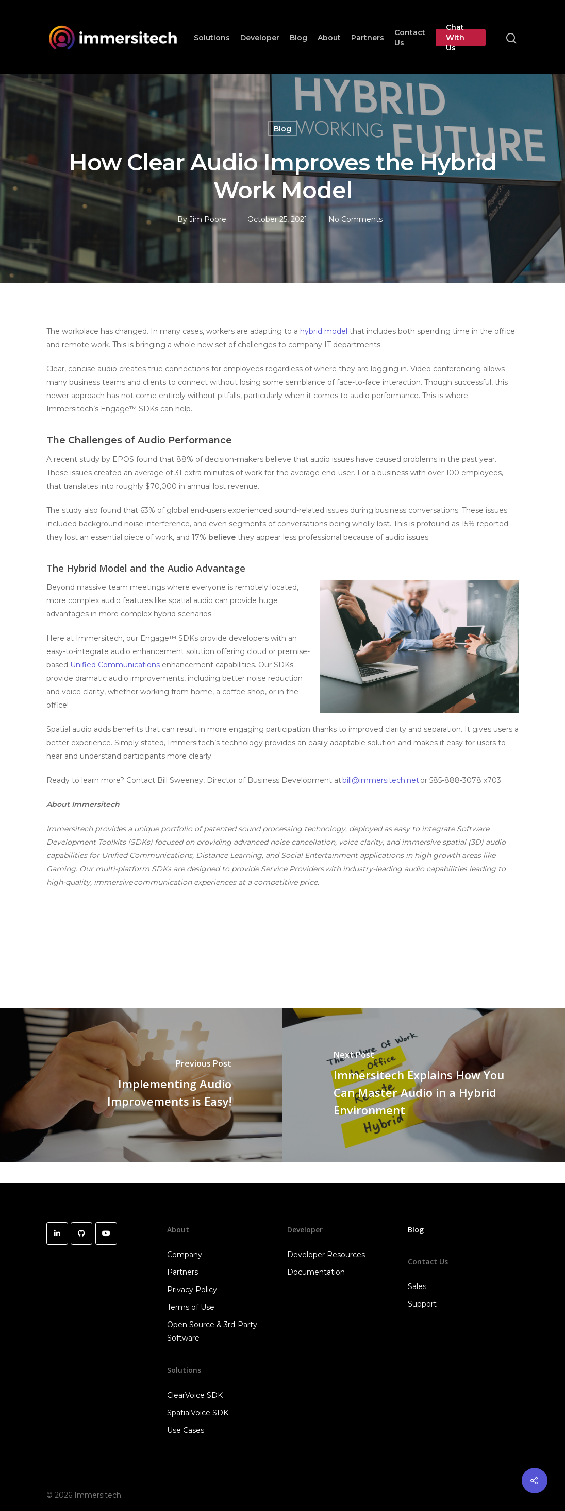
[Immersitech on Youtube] (106, 1233)
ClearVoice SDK (195, 1395)
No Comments (355, 219)
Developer (259, 37)
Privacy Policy (192, 1289)
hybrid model (323, 331)
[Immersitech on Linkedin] (57, 1233)
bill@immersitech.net (380, 780)
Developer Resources (326, 1254)
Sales (417, 1286)
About (329, 37)
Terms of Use (190, 1307)
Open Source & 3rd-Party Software (212, 1331)
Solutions (212, 37)
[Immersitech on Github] (81, 1233)
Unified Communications (115, 664)
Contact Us (409, 37)
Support (422, 1304)
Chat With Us (455, 38)
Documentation (316, 1272)
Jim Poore (207, 219)
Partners (367, 37)
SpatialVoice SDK (197, 1412)
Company (184, 1254)
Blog (298, 37)
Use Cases (185, 1430)
